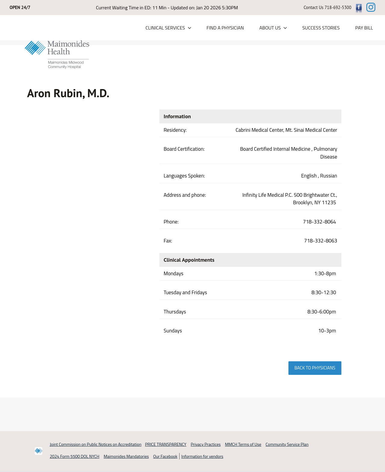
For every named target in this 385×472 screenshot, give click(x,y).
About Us (270, 28)
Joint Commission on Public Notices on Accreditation (96, 444)
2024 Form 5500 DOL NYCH (75, 456)
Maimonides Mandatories (126, 456)
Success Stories (321, 28)
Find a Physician (225, 28)
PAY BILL (364, 28)
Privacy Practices (206, 444)
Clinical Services (165, 28)
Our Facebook (165, 456)
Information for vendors (202, 456)
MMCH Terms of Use (243, 444)
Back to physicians (314, 367)
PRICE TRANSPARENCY (165, 444)
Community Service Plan (287, 444)
